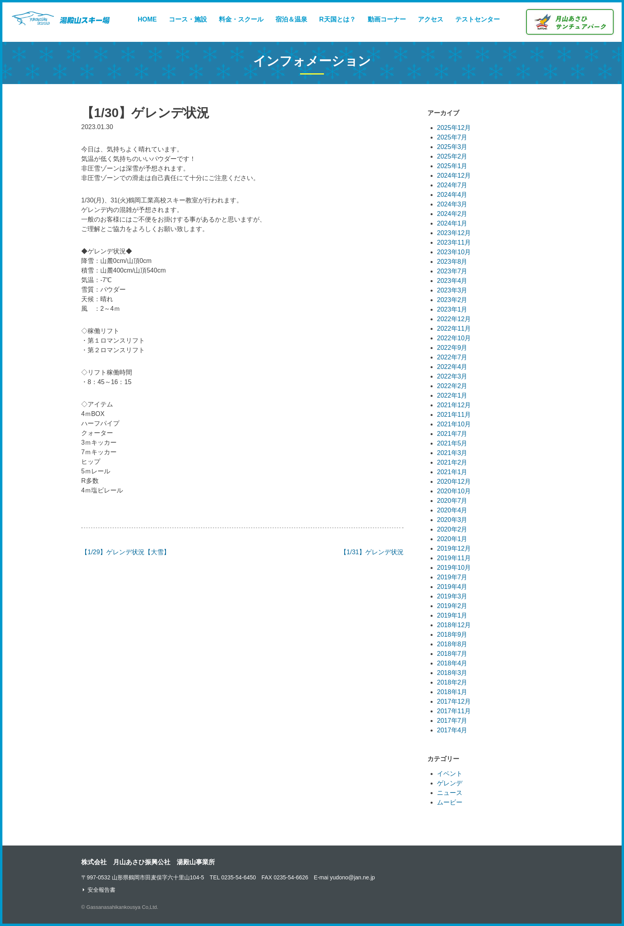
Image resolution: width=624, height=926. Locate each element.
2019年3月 (452, 596)
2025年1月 (452, 166)
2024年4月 (452, 194)
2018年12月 (454, 625)
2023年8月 (452, 261)
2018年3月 (452, 672)
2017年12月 (454, 701)
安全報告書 (101, 890)
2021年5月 (452, 443)
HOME (147, 19)
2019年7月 (452, 577)
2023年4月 (452, 280)
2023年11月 (454, 242)
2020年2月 (452, 529)
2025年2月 (452, 156)
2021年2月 (452, 462)
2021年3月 (452, 452)
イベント (449, 773)
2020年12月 (454, 481)
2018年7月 (452, 653)
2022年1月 (452, 395)
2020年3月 (452, 519)
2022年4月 (452, 366)
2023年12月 (454, 233)
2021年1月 (452, 472)
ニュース (449, 792)
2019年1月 (452, 615)
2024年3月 (452, 204)
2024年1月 (452, 223)
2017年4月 (452, 730)
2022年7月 (452, 357)
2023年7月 (452, 271)
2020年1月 (452, 539)
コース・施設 (188, 19)
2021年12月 (454, 405)
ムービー (449, 802)
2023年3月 (452, 290)
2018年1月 (452, 692)
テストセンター (477, 19)
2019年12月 (454, 548)
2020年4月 (452, 510)
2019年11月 (454, 558)
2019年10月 (454, 567)
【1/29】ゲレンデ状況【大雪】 (125, 552)
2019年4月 (452, 586)
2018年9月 (452, 634)
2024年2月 (452, 213)
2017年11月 (454, 711)
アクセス (430, 19)
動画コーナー (387, 19)
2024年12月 (454, 175)
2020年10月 (454, 491)
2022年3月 (452, 376)
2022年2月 (452, 386)
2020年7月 (452, 500)
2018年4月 (452, 663)
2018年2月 (452, 682)
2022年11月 (454, 328)
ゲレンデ (449, 783)
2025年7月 (452, 137)
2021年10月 (454, 424)
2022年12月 (454, 319)
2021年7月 (452, 433)
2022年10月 (454, 338)
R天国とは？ (337, 19)
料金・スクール (241, 19)
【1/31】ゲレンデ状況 (372, 552)
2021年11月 (454, 414)
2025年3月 (452, 146)
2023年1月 (452, 309)
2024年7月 (452, 185)
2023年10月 (454, 252)
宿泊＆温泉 (291, 19)
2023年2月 (452, 299)
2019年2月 (452, 605)
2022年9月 (452, 347)
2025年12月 (454, 127)
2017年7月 (452, 720)
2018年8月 (452, 644)
